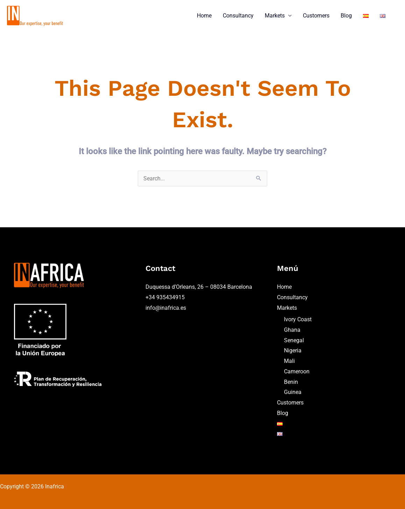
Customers (316, 15)
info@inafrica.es (165, 307)
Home (204, 15)
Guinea (292, 392)
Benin (291, 382)
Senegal (294, 340)
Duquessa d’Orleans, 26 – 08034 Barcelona (198, 287)
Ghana (292, 330)
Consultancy (238, 15)
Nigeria (292, 350)
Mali (289, 361)
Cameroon (297, 371)
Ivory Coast (298, 319)
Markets (275, 15)
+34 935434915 (165, 297)
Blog (346, 15)
